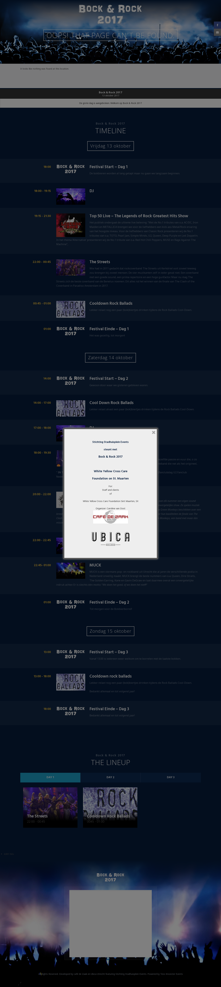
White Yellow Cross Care (110, 471)
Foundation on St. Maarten (110, 478)
